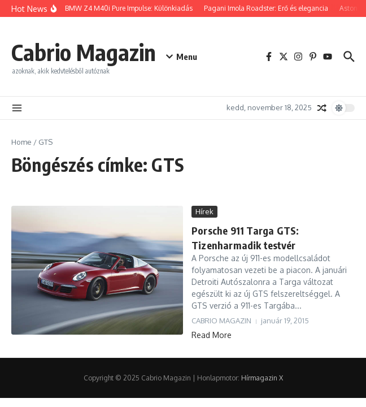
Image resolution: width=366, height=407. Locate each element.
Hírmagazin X (262, 378)
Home (21, 141)
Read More (211, 335)
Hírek (204, 211)
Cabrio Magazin (83, 52)
